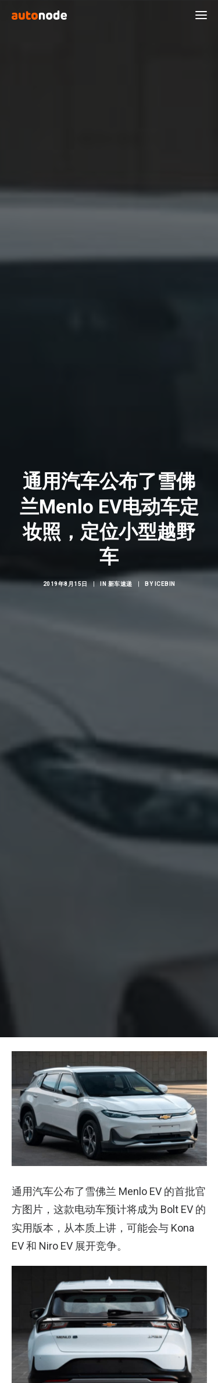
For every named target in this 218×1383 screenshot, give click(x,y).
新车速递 (120, 573)
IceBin (165, 573)
